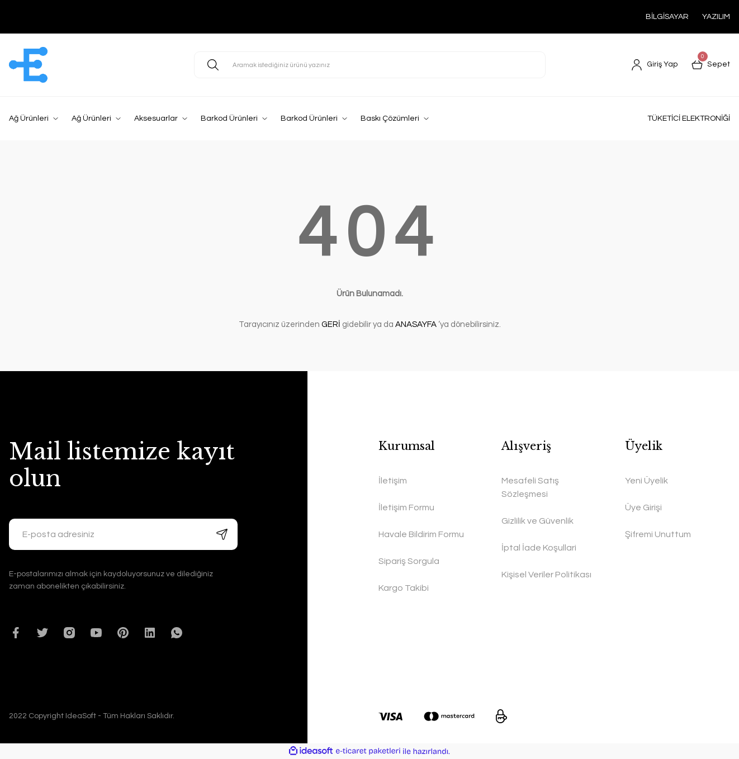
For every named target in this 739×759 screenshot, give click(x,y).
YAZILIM (716, 17)
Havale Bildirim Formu (421, 534)
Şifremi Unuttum (658, 534)
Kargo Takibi (403, 588)
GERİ (330, 324)
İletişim (392, 480)
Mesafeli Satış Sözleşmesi (530, 487)
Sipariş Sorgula (408, 561)
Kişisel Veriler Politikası (546, 574)
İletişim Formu (406, 507)
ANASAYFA (416, 324)
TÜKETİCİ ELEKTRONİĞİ (688, 118)
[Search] (370, 64)
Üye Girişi (643, 507)
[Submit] (222, 534)
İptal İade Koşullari (538, 547)
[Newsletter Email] (123, 534)
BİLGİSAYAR (667, 17)
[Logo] (28, 65)
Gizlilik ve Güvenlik (537, 520)
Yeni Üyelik (646, 480)
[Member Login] (655, 64)
